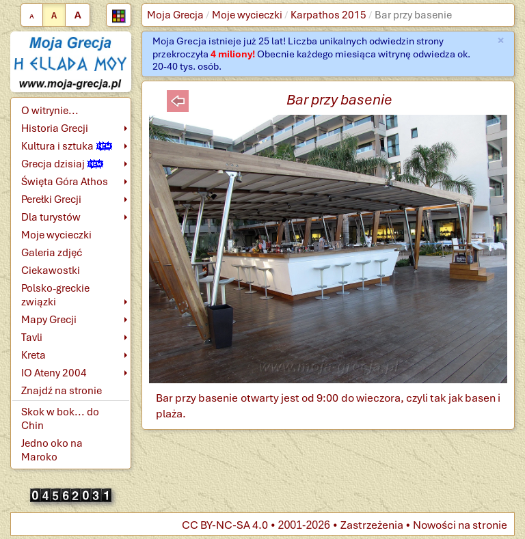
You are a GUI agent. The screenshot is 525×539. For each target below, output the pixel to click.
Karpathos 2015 (328, 15)
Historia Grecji (54, 128)
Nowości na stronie (460, 525)
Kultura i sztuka (66, 146)
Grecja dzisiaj (62, 164)
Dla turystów (51, 217)
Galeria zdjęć (51, 253)
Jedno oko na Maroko (52, 450)
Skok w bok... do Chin (60, 418)
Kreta (33, 355)
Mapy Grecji (49, 320)
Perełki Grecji (51, 199)
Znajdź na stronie (61, 391)
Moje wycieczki (247, 15)
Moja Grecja (175, 15)
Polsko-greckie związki (55, 295)
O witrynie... (50, 111)
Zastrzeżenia (371, 525)
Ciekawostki (50, 270)
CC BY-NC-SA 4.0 (225, 525)
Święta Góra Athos (64, 182)
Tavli (31, 337)
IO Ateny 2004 (54, 373)
